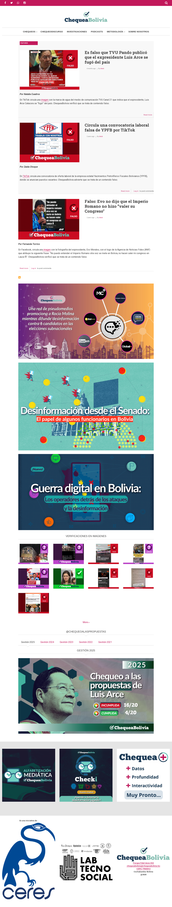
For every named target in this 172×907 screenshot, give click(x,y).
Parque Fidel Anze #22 (143, 863)
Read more (149, 116)
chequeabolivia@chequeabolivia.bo (143, 866)
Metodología (115, 31)
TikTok (26, 176)
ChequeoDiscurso (51, 31)
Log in (136, 191)
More (85, 622)
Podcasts (97, 31)
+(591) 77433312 (143, 869)
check (102, 68)
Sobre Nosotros (138, 31)
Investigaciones (77, 31)
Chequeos (29, 31)
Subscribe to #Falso (19, 277)
